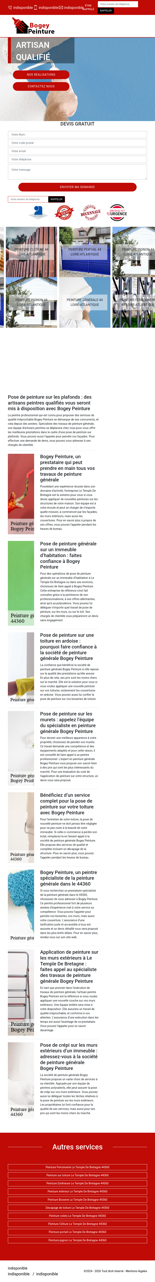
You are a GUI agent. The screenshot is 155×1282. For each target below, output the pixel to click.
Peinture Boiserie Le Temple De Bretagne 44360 (77, 1199)
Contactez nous (41, 86)
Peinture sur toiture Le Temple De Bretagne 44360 (77, 1175)
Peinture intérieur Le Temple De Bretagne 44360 (77, 1191)
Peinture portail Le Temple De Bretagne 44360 (77, 1232)
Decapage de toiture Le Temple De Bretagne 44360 (77, 1207)
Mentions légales (136, 1271)
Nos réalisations (41, 74)
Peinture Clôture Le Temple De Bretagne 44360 (77, 1224)
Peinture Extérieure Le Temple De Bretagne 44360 (77, 1183)
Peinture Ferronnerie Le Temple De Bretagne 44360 (77, 1167)
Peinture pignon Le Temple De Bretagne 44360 (77, 1240)
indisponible (18, 7)
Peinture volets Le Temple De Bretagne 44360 (77, 1215)
